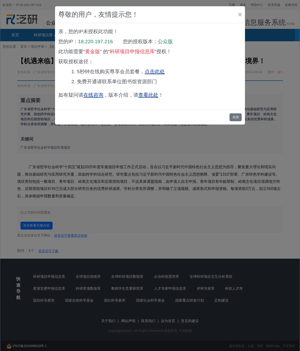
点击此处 (155, 71)
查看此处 (148, 95)
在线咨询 (93, 95)
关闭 (235, 117)
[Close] (240, 14)
